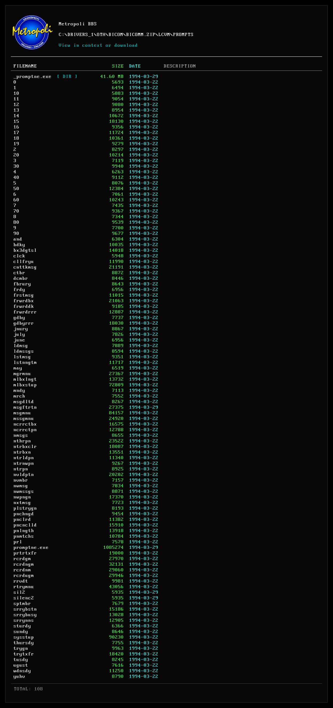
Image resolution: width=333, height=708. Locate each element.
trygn (21, 648)
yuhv (19, 676)
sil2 (19, 592)
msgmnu (22, 413)
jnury (21, 329)
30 (16, 166)
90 (16, 233)
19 (16, 144)
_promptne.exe (33, 76)
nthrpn (22, 441)
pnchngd (24, 514)
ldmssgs (24, 351)
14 (16, 116)
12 (16, 104)
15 (16, 121)
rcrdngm (24, 564)
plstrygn (25, 508)
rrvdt (21, 581)
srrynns (24, 620)
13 (16, 110)
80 (16, 222)
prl (18, 542)
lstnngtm (25, 362)
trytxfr (24, 654)
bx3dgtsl (25, 250)
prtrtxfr (25, 553)
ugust (21, 665)
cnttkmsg (25, 267)
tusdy (21, 659)
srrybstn (25, 609)
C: (62, 34)
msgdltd (24, 401)
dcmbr (21, 278)
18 (16, 138)
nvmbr (21, 480)
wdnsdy (22, 671)
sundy (21, 631)
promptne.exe (31, 547)
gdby (19, 317)
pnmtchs (24, 536)
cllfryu (24, 261)
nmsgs (21, 435)
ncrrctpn (25, 429)
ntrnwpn (24, 463)
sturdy (22, 626)
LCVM (164, 34)
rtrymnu (24, 586)
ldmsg (21, 345)
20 (16, 155)
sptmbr (22, 603)
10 (16, 93)
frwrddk (24, 306)
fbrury (22, 284)
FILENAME (25, 66)
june (19, 340)
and (18, 239)
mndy (19, 390)
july (19, 334)
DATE (135, 66)
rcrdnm (22, 570)
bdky (19, 244)
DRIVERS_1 (81, 34)
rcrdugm (24, 575)
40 (16, 177)
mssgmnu (24, 418)
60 (16, 200)
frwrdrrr (25, 312)
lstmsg (22, 357)
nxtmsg (22, 502)
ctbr (19, 273)
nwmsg (21, 486)
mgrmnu (22, 373)
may (18, 368)
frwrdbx (24, 301)
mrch (19, 396)
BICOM (116, 34)
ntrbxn (22, 452)
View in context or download (98, 45)
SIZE (118, 66)
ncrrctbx (25, 424)
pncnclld (25, 525)
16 (16, 127)
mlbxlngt (25, 379)
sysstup (24, 637)
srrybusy (25, 614)
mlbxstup (25, 385)
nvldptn (24, 474)
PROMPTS (183, 34)
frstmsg (24, 295)
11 (16, 99)
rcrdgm (22, 558)
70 (16, 211)
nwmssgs (24, 491)
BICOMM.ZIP (141, 34)
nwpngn (22, 497)
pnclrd (22, 519)
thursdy (24, 643)
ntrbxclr (25, 446)
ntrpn (21, 469)
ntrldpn (24, 458)
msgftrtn (25, 407)
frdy (19, 289)
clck (19, 256)
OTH (101, 34)
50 (16, 188)
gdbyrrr (24, 323)
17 (16, 132)
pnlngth (24, 530)
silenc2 (24, 598)
